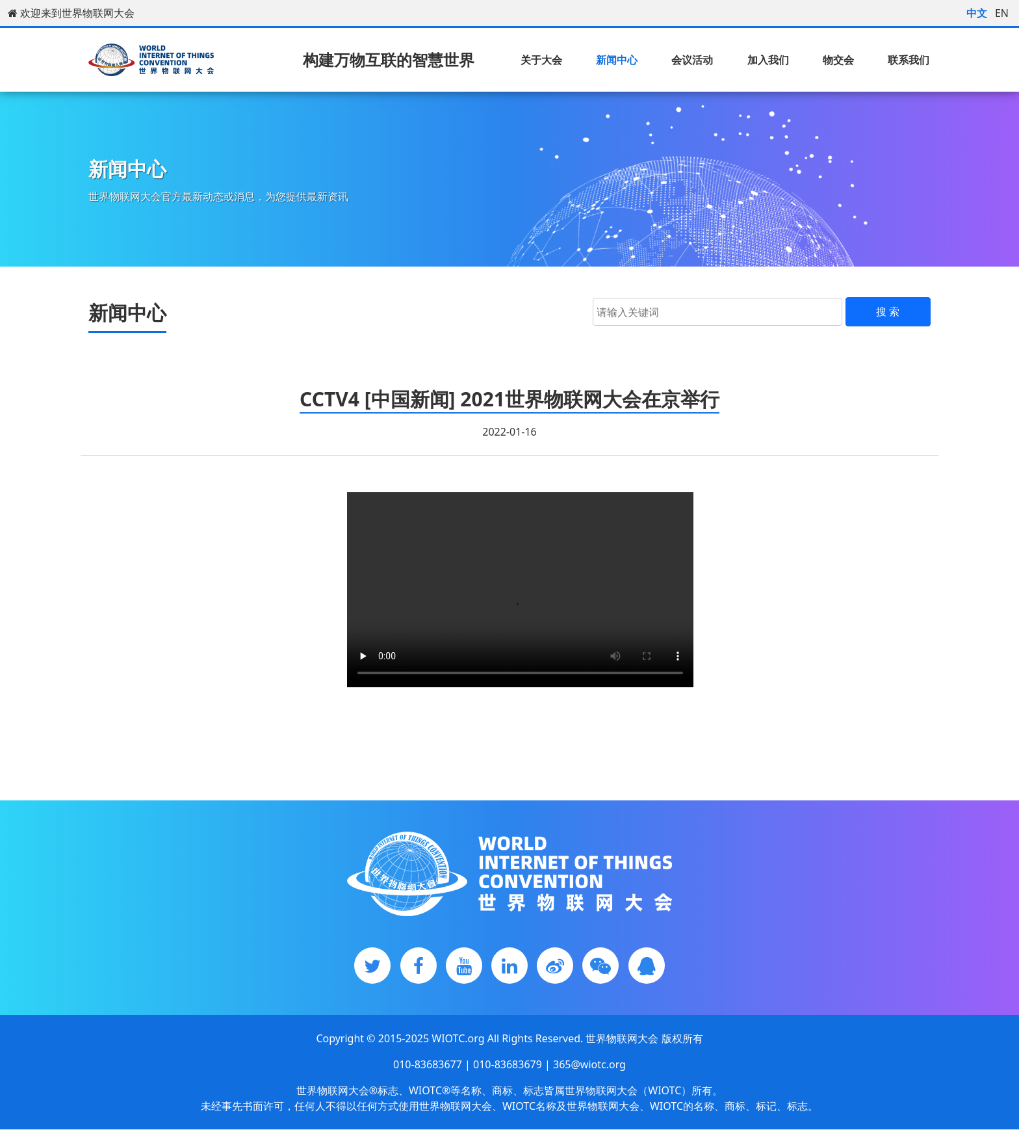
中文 (976, 13)
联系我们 (908, 60)
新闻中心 (617, 60)
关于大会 (541, 60)
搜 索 (887, 311)
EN (1002, 13)
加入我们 (768, 60)
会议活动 (692, 60)
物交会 (838, 60)
